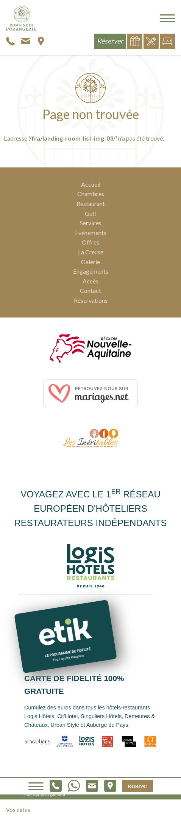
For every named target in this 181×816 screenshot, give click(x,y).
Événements (90, 232)
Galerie (90, 261)
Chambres (90, 193)
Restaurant (90, 203)
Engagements (90, 271)
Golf (91, 213)
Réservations (91, 300)
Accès (90, 281)
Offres (90, 242)
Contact (90, 290)
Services (90, 222)
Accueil (90, 184)
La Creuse (90, 251)
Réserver (137, 786)
